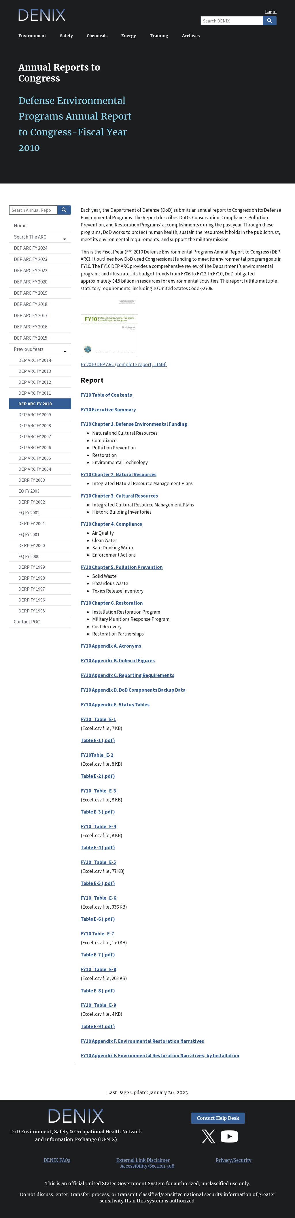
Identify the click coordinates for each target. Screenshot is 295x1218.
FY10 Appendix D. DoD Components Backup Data (133, 690)
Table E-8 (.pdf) (98, 991)
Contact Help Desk (218, 1118)
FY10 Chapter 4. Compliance (111, 524)
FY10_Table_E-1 (98, 719)
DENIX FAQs (57, 1160)
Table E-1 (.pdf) (98, 740)
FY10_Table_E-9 (98, 1005)
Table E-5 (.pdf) (98, 883)
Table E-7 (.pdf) (98, 955)
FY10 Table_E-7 (97, 933)
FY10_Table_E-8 (98, 969)
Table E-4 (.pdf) (98, 847)
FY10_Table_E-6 (98, 898)
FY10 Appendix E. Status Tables (115, 704)
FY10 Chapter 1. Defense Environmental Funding (134, 424)
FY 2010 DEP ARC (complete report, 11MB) (124, 364)
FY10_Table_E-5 (98, 862)
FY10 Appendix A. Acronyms (111, 646)
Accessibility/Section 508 (147, 1166)
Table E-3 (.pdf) (98, 812)
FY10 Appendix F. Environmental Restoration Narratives (142, 1041)
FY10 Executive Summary (108, 409)
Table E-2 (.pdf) (98, 776)
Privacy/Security (233, 1160)
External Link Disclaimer (143, 1160)
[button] (40, 236)
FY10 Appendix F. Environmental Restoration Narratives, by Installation (160, 1055)
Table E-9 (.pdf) (98, 1026)
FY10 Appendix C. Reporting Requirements (127, 675)
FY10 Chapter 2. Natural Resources (118, 474)
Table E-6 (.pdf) (98, 919)
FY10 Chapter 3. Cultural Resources (119, 496)
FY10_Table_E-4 (98, 826)
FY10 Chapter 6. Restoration (112, 603)
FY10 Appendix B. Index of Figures (118, 660)
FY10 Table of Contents (106, 395)
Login (271, 11)
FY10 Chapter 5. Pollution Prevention (122, 567)
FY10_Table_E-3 (98, 791)
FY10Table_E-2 (97, 755)
